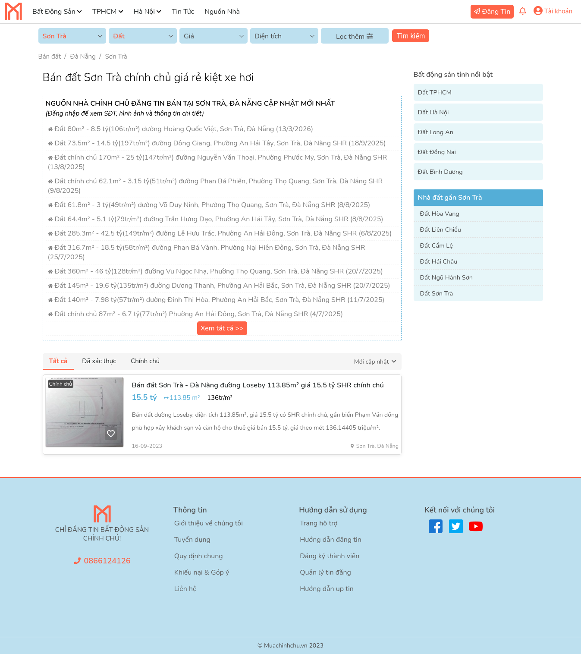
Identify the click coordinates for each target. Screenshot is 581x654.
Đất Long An (435, 132)
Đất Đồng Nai (437, 152)
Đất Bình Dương (440, 171)
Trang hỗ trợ (318, 523)
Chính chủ (145, 361)
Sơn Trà (116, 56)
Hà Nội (144, 11)
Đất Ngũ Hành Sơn (446, 277)
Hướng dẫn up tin (327, 589)
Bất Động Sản (53, 11)
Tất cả (58, 361)
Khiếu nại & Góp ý (201, 572)
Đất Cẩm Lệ (436, 245)
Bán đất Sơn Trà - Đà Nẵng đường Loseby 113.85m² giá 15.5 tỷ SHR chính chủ (258, 385)
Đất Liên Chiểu (440, 229)
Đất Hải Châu (439, 261)
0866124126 (107, 561)
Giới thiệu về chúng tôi (208, 523)
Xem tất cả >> (222, 328)
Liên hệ (185, 589)
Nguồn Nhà (222, 11)
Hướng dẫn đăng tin (330, 539)
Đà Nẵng (83, 56)
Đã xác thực (99, 361)
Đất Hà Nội (433, 112)
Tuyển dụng (192, 539)
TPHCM (104, 11)
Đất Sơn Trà (436, 293)
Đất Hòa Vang (439, 213)
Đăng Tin (496, 11)
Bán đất (49, 56)
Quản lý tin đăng (325, 572)
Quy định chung (198, 556)
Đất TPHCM (435, 92)
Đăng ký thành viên (329, 556)
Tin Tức (183, 11)
